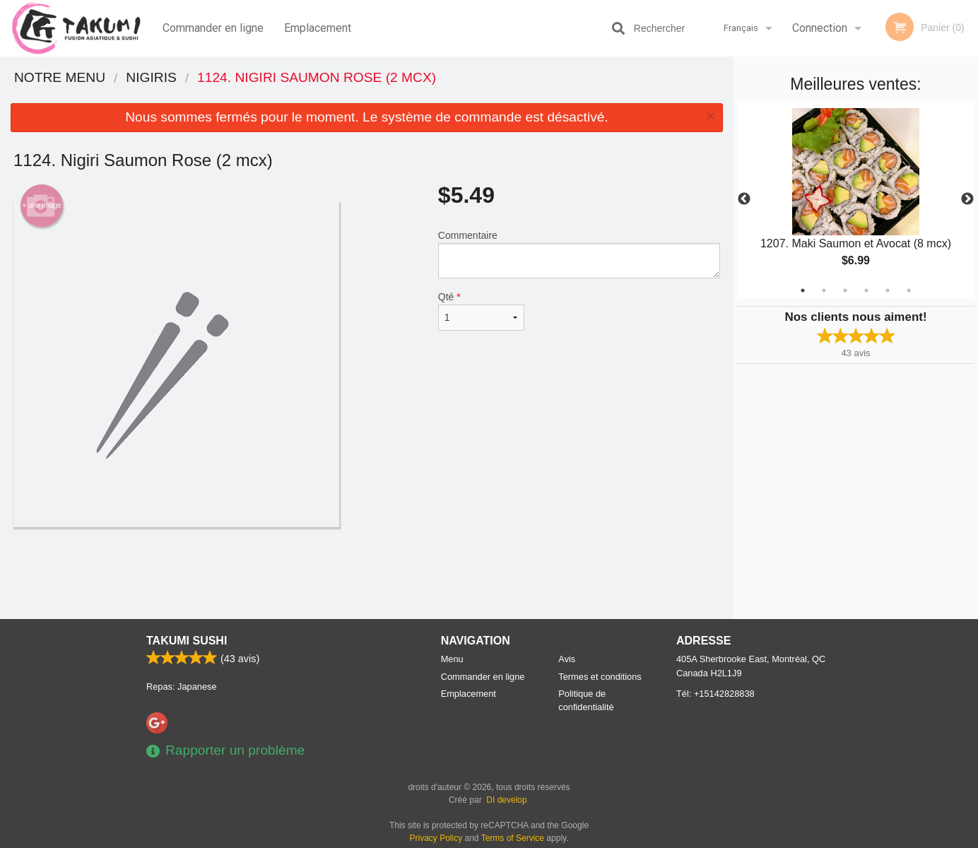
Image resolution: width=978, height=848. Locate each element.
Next (967, 199)
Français (741, 28)
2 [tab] (824, 290)
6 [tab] (909, 290)
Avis (566, 659)
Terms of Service (512, 838)
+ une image (41, 205)
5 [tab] (887, 290)
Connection (819, 28)
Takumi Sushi (186, 641)
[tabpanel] (856, 199)
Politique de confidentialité (585, 700)
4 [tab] (866, 290)
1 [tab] (803, 290)
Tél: (715, 693)
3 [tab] (845, 290)
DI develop (506, 800)
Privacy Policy (436, 838)
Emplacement (317, 28)
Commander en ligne (213, 28)
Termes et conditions (599, 676)
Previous (744, 199)
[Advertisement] (366, 573)
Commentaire (579, 254)
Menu (452, 659)
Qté (481, 311)
